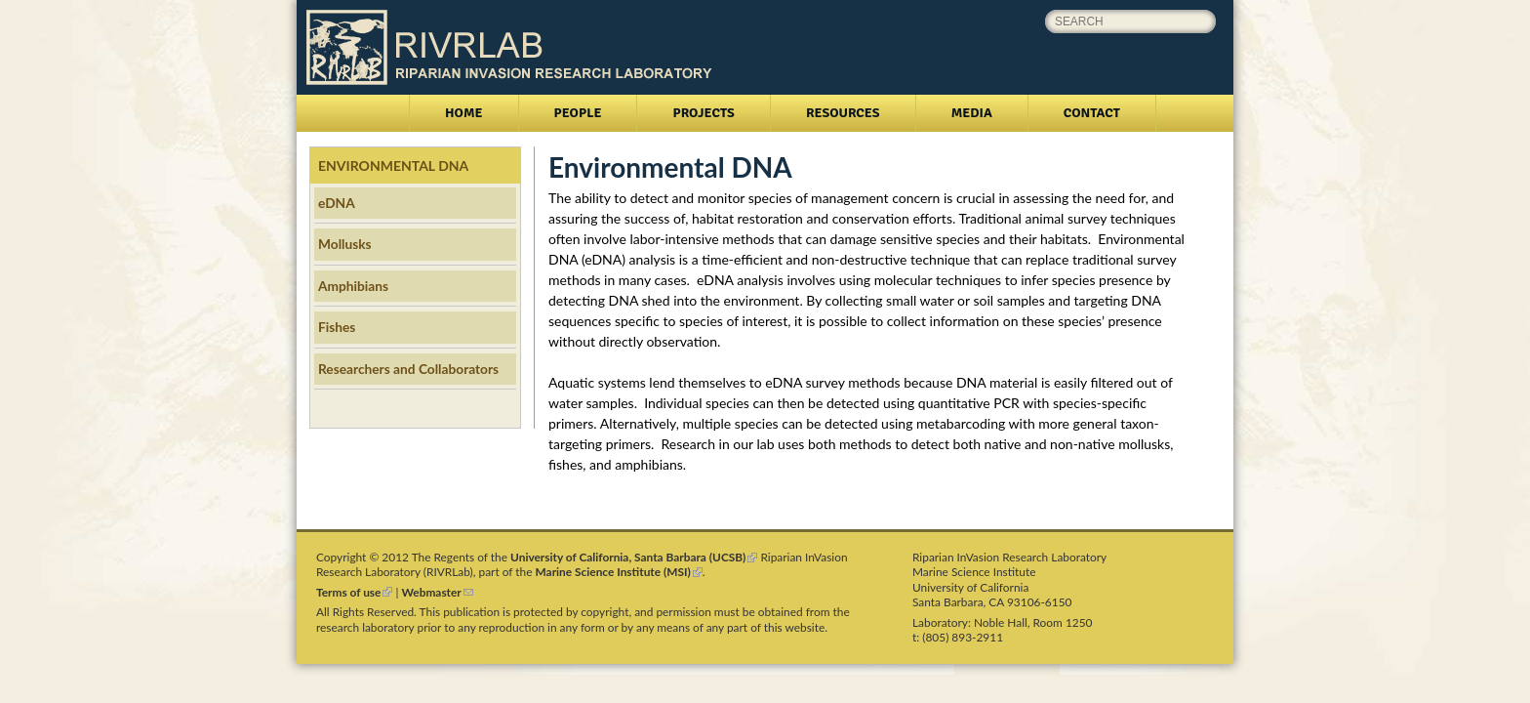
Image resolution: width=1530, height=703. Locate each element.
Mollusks (345, 243)
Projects (703, 112)
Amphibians (353, 285)
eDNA (336, 202)
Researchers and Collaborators (408, 368)
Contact (1092, 112)
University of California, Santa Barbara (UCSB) (633, 557)
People (578, 112)
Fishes (336, 326)
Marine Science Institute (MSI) (619, 571)
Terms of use (354, 592)
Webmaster (437, 592)
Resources (843, 112)
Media (971, 112)
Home (464, 112)
